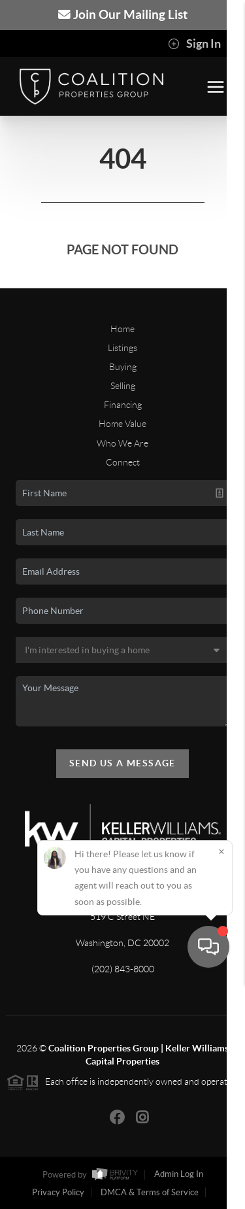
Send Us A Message (122, 763)
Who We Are (122, 443)
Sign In (194, 43)
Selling (122, 386)
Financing (123, 405)
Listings (122, 348)
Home (122, 329)
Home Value (122, 423)
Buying (123, 367)
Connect (123, 462)
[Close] (221, 1077)
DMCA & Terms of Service (150, 1192)
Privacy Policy (58, 1192)
